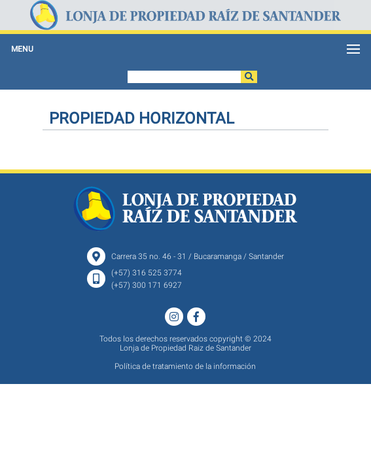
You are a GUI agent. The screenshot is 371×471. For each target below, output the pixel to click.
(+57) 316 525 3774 (146, 272)
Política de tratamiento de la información (185, 366)
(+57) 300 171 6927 (146, 285)
